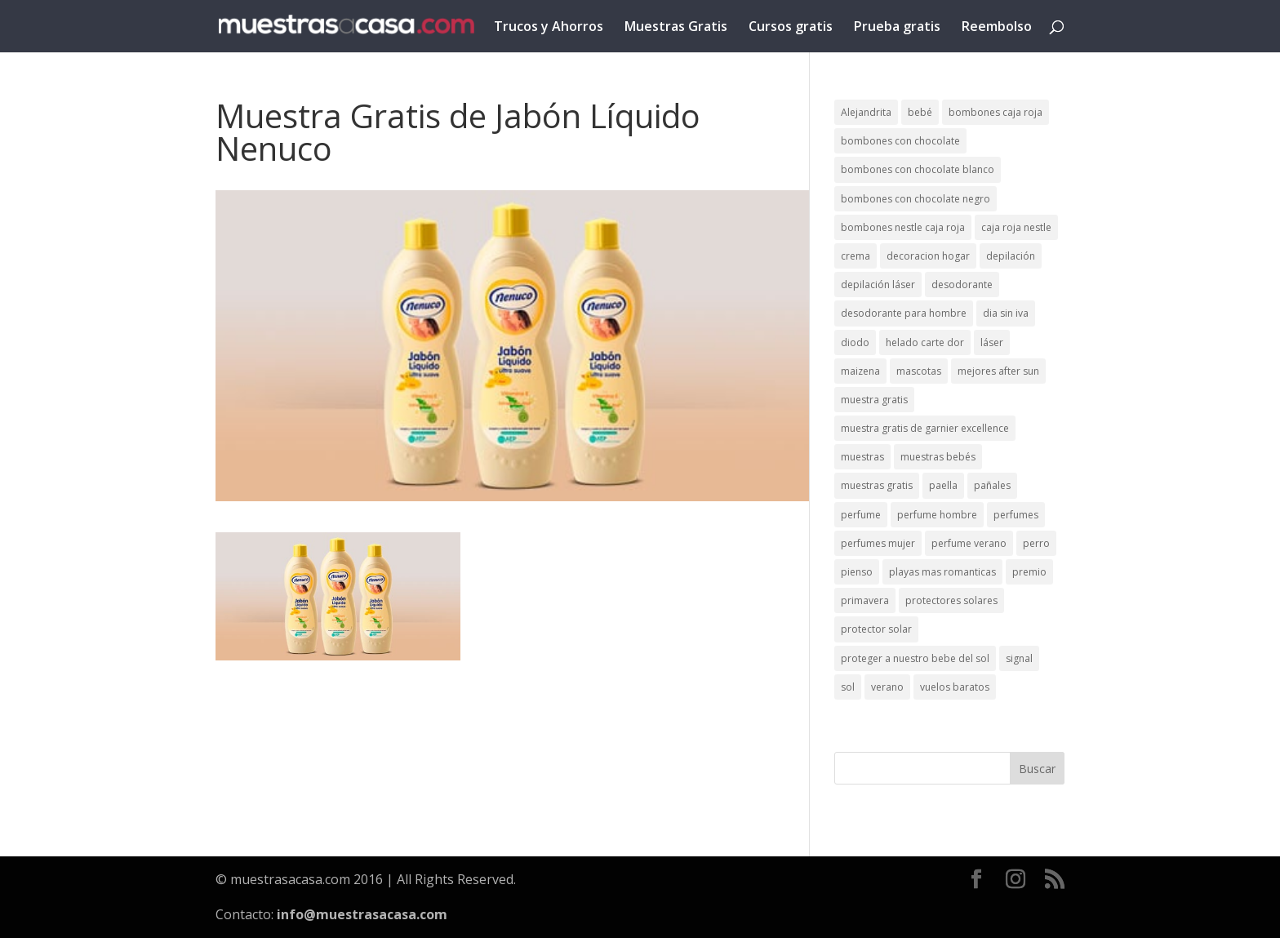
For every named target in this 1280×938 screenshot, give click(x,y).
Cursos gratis (791, 27)
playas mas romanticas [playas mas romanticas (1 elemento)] (942, 572)
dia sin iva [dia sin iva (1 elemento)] (1006, 313)
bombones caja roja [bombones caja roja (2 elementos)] (995, 112)
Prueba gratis (897, 27)
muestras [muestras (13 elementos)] (862, 457)
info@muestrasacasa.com (362, 914)
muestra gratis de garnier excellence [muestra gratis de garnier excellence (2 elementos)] (925, 428)
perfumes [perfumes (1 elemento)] (1015, 515)
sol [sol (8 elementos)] (848, 687)
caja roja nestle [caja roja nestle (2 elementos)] (1016, 227)
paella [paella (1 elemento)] (943, 485)
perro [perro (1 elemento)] (1036, 543)
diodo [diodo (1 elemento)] (855, 342)
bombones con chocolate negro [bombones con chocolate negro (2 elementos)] (915, 199)
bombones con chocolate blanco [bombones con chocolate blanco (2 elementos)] (917, 169)
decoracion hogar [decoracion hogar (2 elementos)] (928, 256)
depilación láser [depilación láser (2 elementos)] (878, 284)
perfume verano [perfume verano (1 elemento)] (969, 543)
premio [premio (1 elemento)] (1029, 572)
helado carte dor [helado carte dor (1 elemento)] (925, 342)
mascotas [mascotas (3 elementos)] (918, 371)
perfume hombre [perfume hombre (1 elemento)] (937, 515)
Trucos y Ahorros (548, 27)
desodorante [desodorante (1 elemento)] (962, 284)
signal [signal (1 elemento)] (1019, 658)
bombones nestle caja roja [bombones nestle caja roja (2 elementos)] (903, 227)
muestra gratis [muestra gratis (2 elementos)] (874, 400)
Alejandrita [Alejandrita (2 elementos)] (866, 112)
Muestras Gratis (675, 27)
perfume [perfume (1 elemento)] (861, 515)
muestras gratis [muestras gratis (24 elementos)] (877, 485)
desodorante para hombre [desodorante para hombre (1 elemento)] (904, 313)
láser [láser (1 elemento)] (991, 342)
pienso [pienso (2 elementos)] (857, 572)
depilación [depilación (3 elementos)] (1010, 256)
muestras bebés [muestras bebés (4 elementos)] (938, 457)
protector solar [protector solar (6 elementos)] (876, 629)
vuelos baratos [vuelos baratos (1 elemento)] (954, 687)
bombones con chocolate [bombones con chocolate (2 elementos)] (900, 141)
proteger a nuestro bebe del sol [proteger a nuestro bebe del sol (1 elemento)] (915, 658)
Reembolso (997, 27)
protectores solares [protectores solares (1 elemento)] (951, 600)
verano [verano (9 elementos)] (887, 687)
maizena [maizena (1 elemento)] (860, 371)
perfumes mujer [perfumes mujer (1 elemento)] (878, 543)
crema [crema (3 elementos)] (855, 256)
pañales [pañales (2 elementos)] (992, 485)
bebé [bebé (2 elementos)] (920, 112)
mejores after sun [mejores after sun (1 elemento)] (998, 371)
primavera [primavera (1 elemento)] (865, 600)
